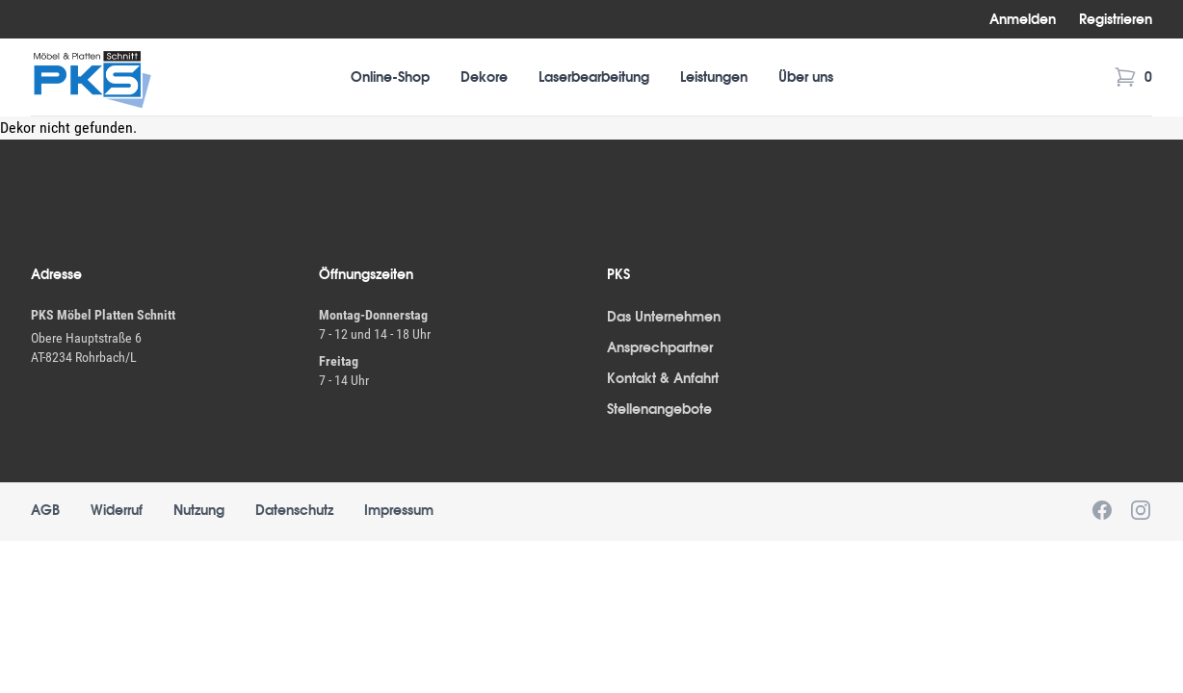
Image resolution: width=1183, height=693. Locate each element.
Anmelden (1022, 19)
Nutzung (198, 510)
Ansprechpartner (660, 347)
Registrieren (1115, 19)
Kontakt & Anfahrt (663, 378)
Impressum (399, 510)
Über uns (805, 77)
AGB (45, 510)
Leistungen (714, 77)
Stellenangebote (659, 409)
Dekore (484, 77)
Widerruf (117, 510)
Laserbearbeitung (594, 77)
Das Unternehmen (664, 316)
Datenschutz (294, 510)
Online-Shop (390, 77)
